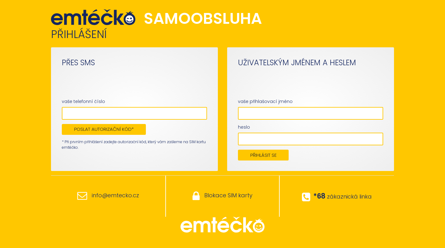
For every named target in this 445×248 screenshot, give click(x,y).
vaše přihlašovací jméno (265, 101)
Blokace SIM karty (222, 195)
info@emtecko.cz (108, 195)
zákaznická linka (337, 196)
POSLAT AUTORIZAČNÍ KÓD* (104, 129)
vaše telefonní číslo (83, 101)
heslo (244, 127)
